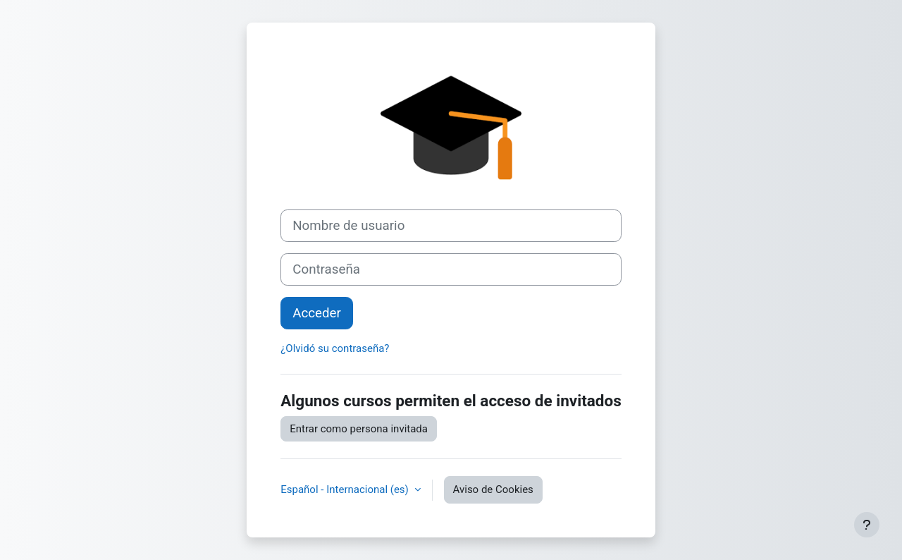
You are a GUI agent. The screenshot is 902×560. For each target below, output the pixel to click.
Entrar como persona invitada (359, 428)
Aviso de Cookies (493, 489)
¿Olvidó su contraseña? (334, 348)
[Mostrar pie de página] (866, 524)
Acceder (316, 313)
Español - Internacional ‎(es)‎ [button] (345, 489)
